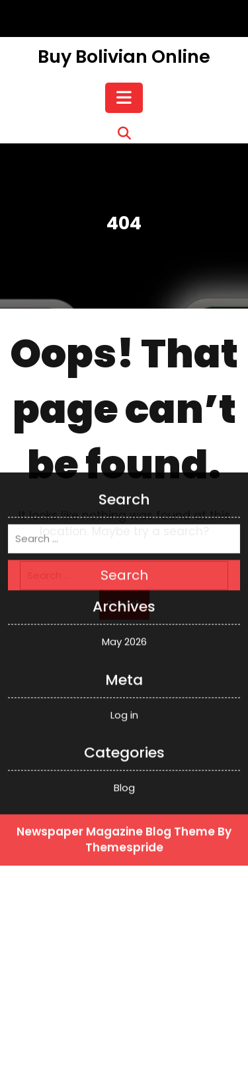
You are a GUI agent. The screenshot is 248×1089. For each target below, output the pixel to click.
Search (124, 472)
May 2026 (124, 539)
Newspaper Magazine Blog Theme (116, 729)
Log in (124, 612)
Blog (124, 685)
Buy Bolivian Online (124, 56)
